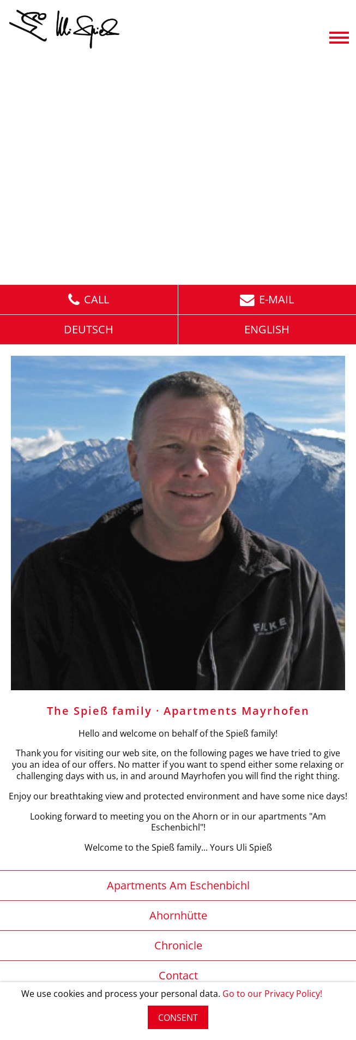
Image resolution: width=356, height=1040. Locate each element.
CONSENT (178, 1018)
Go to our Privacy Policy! (272, 994)
